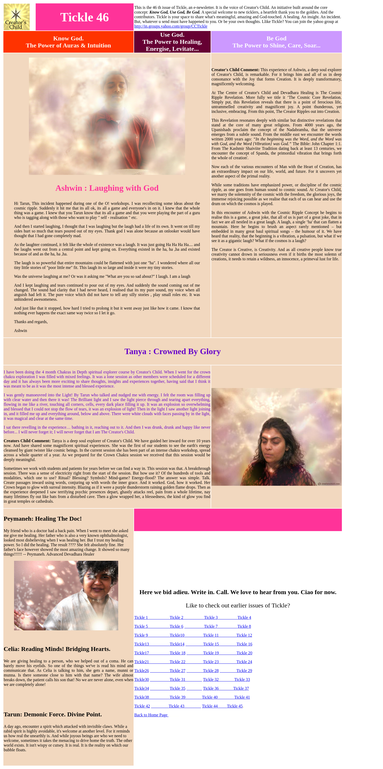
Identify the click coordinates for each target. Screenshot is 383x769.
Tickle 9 (141, 635)
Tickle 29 (244, 670)
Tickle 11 (211, 635)
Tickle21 (142, 662)
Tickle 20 (244, 653)
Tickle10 (177, 635)
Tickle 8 (244, 626)
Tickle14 (177, 644)
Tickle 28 (210, 670)
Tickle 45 (235, 706)
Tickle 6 (176, 626)
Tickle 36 (211, 688)
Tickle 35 (177, 688)
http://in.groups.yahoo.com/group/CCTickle (171, 26)
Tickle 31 (177, 679)
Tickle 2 (176, 617)
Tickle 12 (244, 635)
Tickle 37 (241, 688)
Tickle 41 (242, 697)
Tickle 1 (151, 617)
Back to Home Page (151, 715)
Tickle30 (141, 679)
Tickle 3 (211, 617)
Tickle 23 (211, 662)
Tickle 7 (210, 626)
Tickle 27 (177, 670)
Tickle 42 (142, 706)
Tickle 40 (210, 697)
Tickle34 (141, 688)
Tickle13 (142, 644)
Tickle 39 (177, 697)
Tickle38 (141, 697)
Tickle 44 (210, 706)
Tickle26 (141, 670)
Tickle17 (141, 653)
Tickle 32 (211, 679)
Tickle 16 (244, 644)
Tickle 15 (211, 644)
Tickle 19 (211, 653)
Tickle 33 (242, 679)
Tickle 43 (177, 706)
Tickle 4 (244, 617)
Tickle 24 (244, 662)
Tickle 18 (177, 653)
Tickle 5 (141, 626)
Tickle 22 (177, 662)
